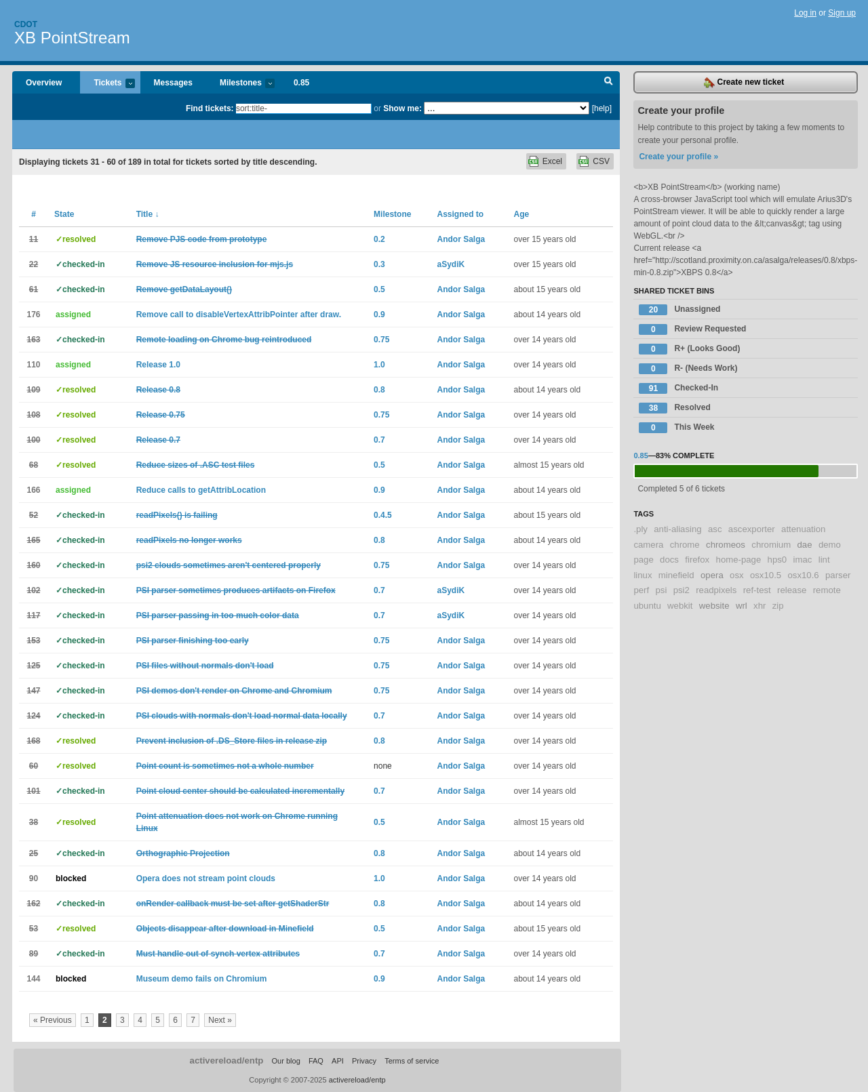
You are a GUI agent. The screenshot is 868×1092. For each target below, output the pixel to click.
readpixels (716, 590)
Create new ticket (744, 82)
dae (804, 545)
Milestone (392, 214)
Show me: (402, 108)
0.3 (379, 264)
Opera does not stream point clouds (205, 878)
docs (669, 559)
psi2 (681, 590)
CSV (601, 161)
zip (778, 606)
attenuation (803, 529)
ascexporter (751, 529)
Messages (173, 82)
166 (33, 490)
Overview (44, 82)
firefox (697, 559)
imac (802, 559)
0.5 (379, 289)
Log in (805, 13)
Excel (552, 161)
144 (33, 979)
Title (147, 214)
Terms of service (411, 1061)
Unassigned (679, 309)
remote (827, 590)
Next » (220, 1020)
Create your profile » (678, 156)
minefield (676, 575)
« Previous (52, 1020)
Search (608, 82)
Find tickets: (210, 108)
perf (641, 590)
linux (642, 575)
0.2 (379, 239)
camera (648, 545)
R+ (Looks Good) (689, 349)
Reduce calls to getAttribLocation (201, 490)
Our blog (285, 1061)
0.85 (301, 82)
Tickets (107, 83)
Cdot (25, 24)
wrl (741, 606)
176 (33, 314)
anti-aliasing (677, 529)
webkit (679, 606)
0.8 (379, 390)
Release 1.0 (158, 364)
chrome (685, 545)
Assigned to (460, 214)
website (714, 606)
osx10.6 (802, 575)
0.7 (379, 440)
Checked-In (678, 388)
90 (33, 878)
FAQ (316, 1061)
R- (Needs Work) (688, 368)
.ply (640, 529)
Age (521, 214)
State (64, 214)
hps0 (777, 559)
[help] (602, 108)
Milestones (240, 83)
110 (33, 364)
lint (824, 559)
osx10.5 (765, 575)
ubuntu (646, 606)
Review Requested (692, 329)
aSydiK (451, 264)
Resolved (674, 408)
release (791, 590)
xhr (759, 606)
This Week (676, 427)
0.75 (381, 339)
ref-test (757, 590)
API (338, 1061)
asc (715, 529)
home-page (739, 559)
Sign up (842, 13)
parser (837, 575)
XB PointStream (72, 37)
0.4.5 (383, 515)
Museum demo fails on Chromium (201, 979)
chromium (771, 545)
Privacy (364, 1061)
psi (661, 590)
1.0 (379, 364)
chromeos (725, 545)
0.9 (379, 314)
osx (737, 575)
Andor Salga (461, 239)
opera (712, 575)
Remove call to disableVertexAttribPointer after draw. (238, 314)
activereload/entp (227, 1060)
